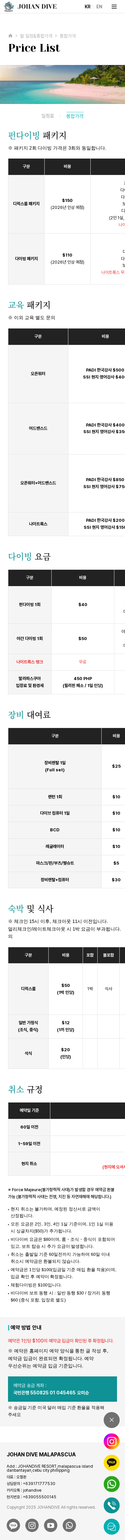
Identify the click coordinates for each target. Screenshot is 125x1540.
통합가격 (75, 116)
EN (99, 6)
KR (88, 6)
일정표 (47, 116)
